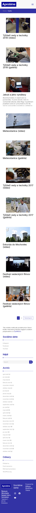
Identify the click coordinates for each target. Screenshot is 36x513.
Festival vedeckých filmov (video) (16, 275)
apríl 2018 (5, 413)
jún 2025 (5, 377)
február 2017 (6, 443)
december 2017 (7, 421)
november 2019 (7, 385)
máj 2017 (5, 435)
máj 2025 (5, 380)
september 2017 (7, 429)
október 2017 (6, 426)
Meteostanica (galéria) (15, 158)
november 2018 (7, 399)
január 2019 (6, 393)
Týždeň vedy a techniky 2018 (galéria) (15, 66)
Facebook (6, 346)
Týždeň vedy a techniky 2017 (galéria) (18, 216)
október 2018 (7, 402)
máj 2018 (5, 410)
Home (4, 11)
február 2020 (6, 382)
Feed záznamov (7, 466)
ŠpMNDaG (17, 331)
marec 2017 (6, 440)
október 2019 (7, 388)
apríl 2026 (6, 374)
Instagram (6, 343)
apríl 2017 (5, 437)
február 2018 (6, 418)
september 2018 (7, 404)
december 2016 (7, 446)
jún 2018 (5, 407)
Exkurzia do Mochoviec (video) (15, 245)
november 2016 (7, 448)
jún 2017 (5, 432)
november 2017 (7, 424)
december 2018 (7, 396)
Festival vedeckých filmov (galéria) (16, 305)
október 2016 (7, 451)
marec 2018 (6, 415)
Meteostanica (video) (14, 131)
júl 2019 (5, 391)
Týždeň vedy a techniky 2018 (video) (15, 36)
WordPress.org (7, 471)
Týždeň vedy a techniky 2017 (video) (18, 186)
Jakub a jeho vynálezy (14, 94)
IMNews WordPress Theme (28, 488)
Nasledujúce (28, 318)
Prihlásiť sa (6, 463)
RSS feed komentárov (9, 469)
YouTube (5, 348)
